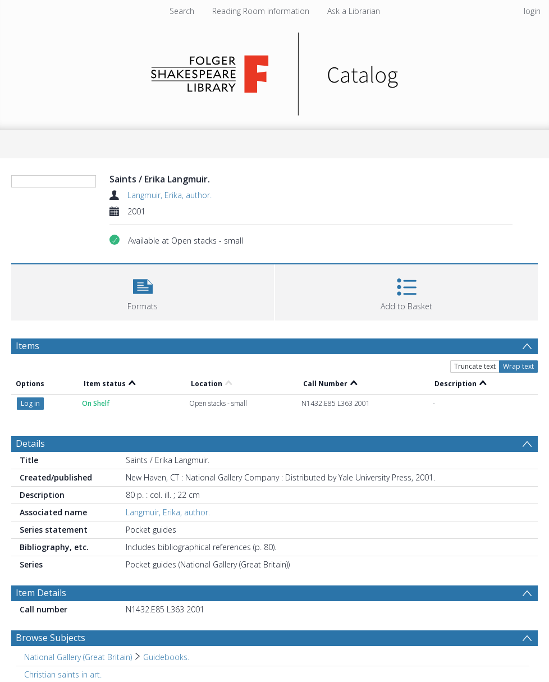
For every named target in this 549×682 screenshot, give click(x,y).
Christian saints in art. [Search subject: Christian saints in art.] (63, 674)
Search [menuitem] (182, 11)
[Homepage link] (275, 71)
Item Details (41, 593)
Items (27, 346)
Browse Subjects (50, 637)
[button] (142, 291)
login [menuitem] (532, 11)
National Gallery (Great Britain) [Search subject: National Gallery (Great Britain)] (78, 657)
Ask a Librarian (353, 11)
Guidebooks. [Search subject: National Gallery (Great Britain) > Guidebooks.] (166, 657)
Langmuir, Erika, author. (169, 195)
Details (30, 443)
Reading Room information (260, 11)
